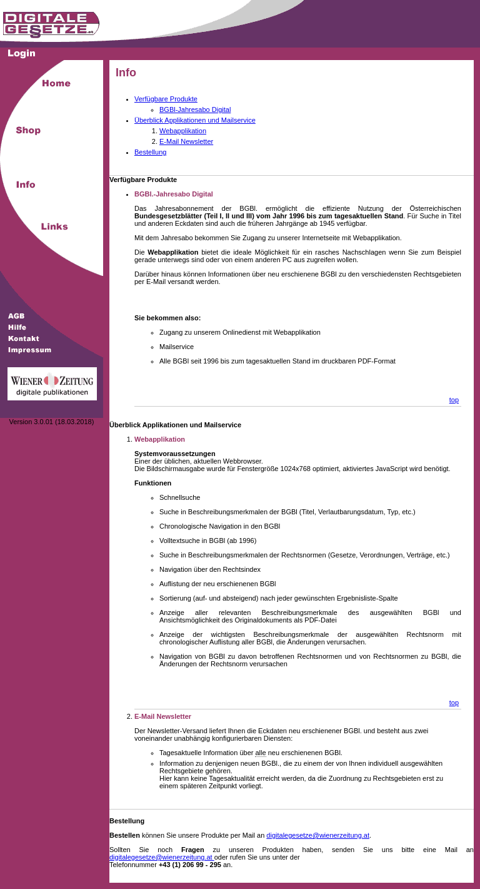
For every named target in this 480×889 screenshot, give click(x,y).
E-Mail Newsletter (186, 141)
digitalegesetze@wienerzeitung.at (317, 835)
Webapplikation (182, 131)
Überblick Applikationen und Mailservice (195, 120)
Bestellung (150, 152)
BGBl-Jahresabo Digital (195, 109)
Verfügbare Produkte (166, 99)
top (454, 400)
